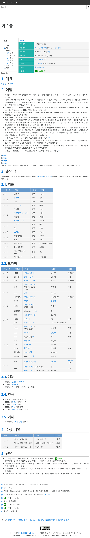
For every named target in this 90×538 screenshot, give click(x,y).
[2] (41, 63)
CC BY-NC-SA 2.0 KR (26, 533)
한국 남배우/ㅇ (11, 520)
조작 (25, 293)
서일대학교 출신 (63, 520)
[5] (36, 311)
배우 (11, 84)
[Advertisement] (45, 15)
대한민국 (4, 84)
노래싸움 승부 (17, 382)
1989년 (37, 48)
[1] (41, 51)
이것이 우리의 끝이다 (21, 213)
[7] (31, 352)
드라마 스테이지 (29, 284)
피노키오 (27, 333)
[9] (23, 381)
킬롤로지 (15, 402)
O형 (48, 52)
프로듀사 (27, 319)
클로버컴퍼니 (39, 67)
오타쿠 (47, 494)
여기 (7, 498)
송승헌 (70, 360)
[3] (49, 137)
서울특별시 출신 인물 (36, 520)
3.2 (8, 55)
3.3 (8, 58)
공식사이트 (41, 71)
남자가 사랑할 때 (30, 362)
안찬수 (53, 333)
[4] (59, 150)
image (22, 40)
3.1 (8, 53)
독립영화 (41, 176)
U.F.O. (16, 232)
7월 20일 (44, 48)
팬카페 (59, 458)
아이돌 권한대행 (29, 297)
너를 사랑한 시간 (30, 315)
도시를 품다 (17, 422)
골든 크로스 (28, 348)
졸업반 (16, 198)
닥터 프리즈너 (29, 273)
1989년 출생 (22, 520)
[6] (33, 336)
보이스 (26, 301)
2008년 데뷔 (50, 520)
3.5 (8, 63)
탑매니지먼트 (28, 277)
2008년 (37, 63)
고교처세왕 (28, 344)
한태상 (53, 362)
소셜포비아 (18, 205)
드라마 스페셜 (29, 305)
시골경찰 (15, 384)
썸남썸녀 (27, 352)
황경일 (53, 301)
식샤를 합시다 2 (29, 322)
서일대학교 (39, 59)
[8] (33, 356)
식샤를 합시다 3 (29, 280)
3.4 (8, 60)
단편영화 (49, 176)
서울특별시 (57, 48)
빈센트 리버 (16, 409)
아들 (13, 407)
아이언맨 (27, 341)
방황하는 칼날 (19, 220)
